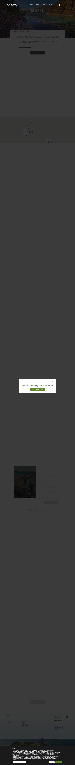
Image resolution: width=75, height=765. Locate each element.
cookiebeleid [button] (50, 751)
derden (34, 752)
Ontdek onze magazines (37, 389)
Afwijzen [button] (51, 762)
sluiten (51, 381)
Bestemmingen (33, 4)
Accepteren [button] (59, 762)
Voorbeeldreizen (43, 4)
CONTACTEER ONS (64, 4)
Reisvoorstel (56, 4)
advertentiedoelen (18, 754)
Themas (37, 4)
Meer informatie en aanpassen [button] (19, 762)
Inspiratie (50, 4)
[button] (62, 749)
